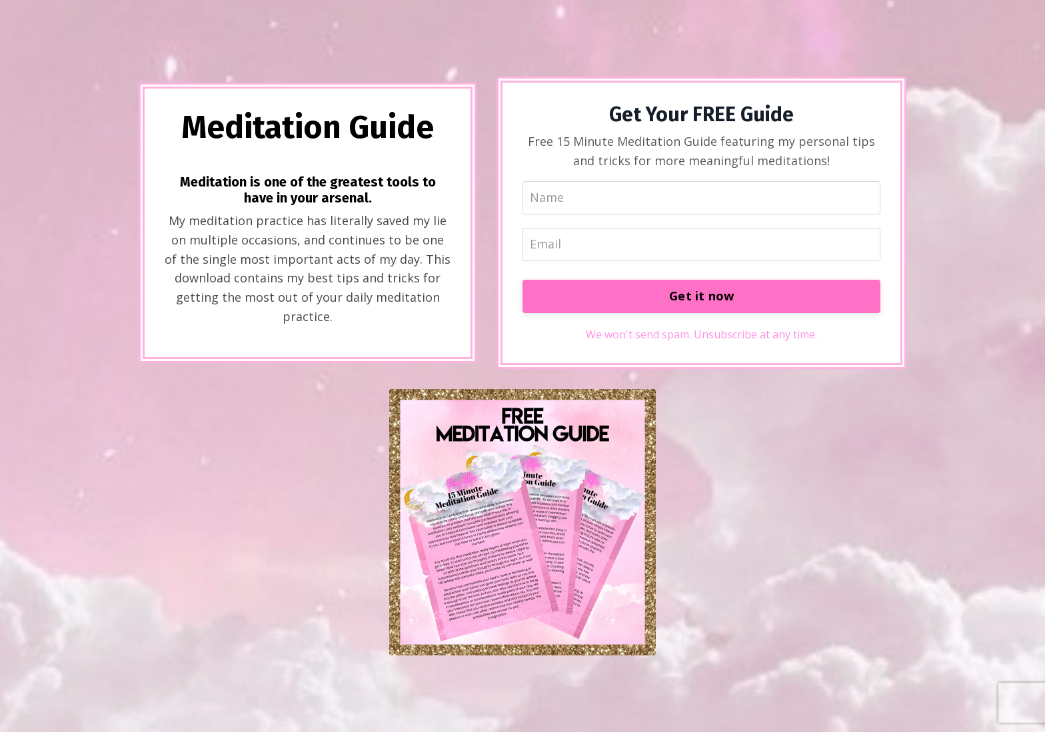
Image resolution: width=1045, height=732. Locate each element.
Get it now (701, 296)
